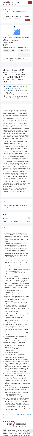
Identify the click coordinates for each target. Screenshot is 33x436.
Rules (12, 414)
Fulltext (6, 218)
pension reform (16, 205)
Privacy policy (20, 414)
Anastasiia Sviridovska (12, 88)
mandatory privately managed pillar (15, 206)
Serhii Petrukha (10, 86)
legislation (19, 207)
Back (27, 20)
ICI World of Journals (8, 10)
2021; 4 (7, 15)
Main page (4, 414)
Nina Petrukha (21, 86)
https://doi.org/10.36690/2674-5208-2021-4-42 (16, 221)
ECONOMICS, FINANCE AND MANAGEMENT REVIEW (15, 12)
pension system (7, 205)
